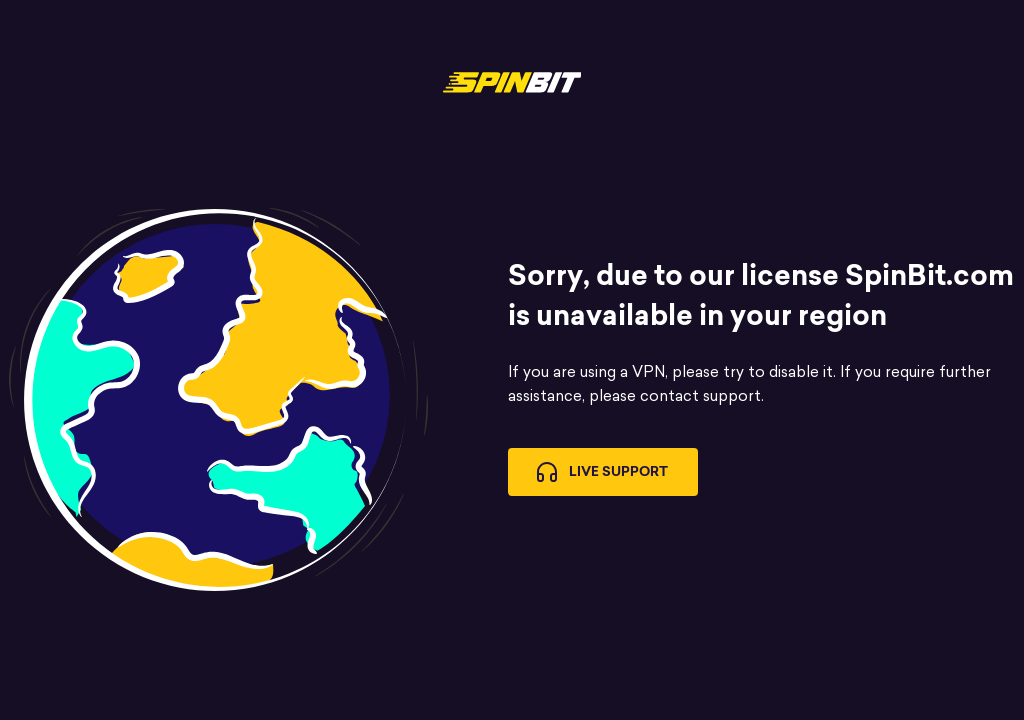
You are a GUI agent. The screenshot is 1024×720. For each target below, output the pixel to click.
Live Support (602, 472)
